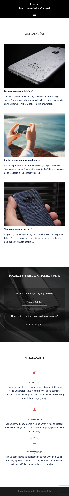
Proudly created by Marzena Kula (34, 491)
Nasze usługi (34, 302)
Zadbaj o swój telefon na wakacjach (22, 160)
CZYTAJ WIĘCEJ (34, 324)
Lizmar (34, 4)
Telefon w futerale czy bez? (18, 229)
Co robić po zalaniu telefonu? (18, 91)
